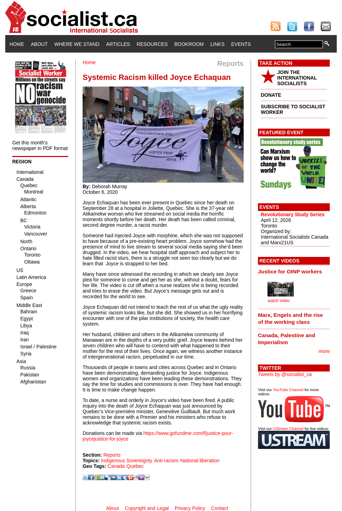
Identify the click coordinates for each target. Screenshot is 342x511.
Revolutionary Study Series (292, 214)
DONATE (271, 95)
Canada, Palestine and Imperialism (286, 338)
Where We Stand (76, 44)
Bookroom (189, 44)
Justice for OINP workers (290, 271)
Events (241, 44)
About (39, 44)
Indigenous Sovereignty (126, 460)
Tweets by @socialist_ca (285, 374)
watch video (278, 300)
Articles (118, 44)
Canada (116, 466)
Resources (152, 44)
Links (217, 44)
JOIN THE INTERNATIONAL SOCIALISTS (297, 77)
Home (16, 44)
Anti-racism (166, 460)
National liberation (199, 460)
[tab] (294, 271)
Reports (111, 455)
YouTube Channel (288, 390)
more (324, 351)
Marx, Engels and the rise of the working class (290, 318)
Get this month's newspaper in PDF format (40, 145)
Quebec (135, 466)
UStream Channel (288, 429)
